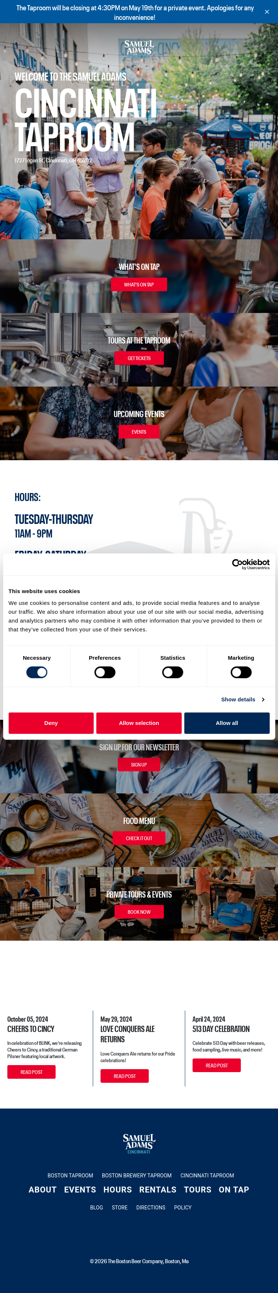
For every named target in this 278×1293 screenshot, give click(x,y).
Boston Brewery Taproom (137, 1176)
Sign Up (139, 764)
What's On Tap (139, 284)
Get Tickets (139, 358)
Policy (182, 1208)
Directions (150, 1208)
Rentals (157, 1189)
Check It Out (139, 838)
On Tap (234, 1189)
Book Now (139, 911)
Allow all (227, 723)
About (43, 1189)
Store (120, 1208)
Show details (238, 699)
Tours (198, 1189)
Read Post (31, 1071)
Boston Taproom (70, 1176)
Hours (117, 1189)
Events (139, 431)
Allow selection (139, 723)
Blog (96, 1208)
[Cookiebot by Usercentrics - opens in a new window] (237, 564)
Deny (51, 723)
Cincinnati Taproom (207, 1176)
